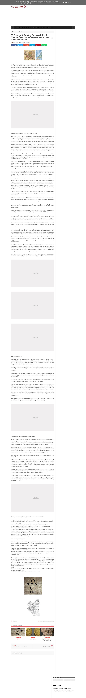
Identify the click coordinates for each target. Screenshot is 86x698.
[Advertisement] (43, 18)
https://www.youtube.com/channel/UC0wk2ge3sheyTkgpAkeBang (61, 34)
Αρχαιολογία (17, 691)
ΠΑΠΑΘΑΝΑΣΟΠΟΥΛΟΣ (39, 27)
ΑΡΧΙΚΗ (16, 27)
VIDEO (51, 27)
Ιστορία (30, 691)
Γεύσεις (55, 691)
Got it (69, 2)
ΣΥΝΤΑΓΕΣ (33, 27)
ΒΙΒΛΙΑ (29, 27)
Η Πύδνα (18, 639)
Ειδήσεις (68, 691)
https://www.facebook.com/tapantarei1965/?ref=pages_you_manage (70, 34)
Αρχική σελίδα (15, 31)
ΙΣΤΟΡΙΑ (25, 27)
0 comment (28, 42)
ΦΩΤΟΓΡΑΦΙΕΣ (47, 27)
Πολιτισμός (43, 691)
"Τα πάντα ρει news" (22, 696)
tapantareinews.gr (71, 696)
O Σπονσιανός (32, 639)
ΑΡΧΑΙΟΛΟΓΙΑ (21, 27)
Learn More (64, 2)
